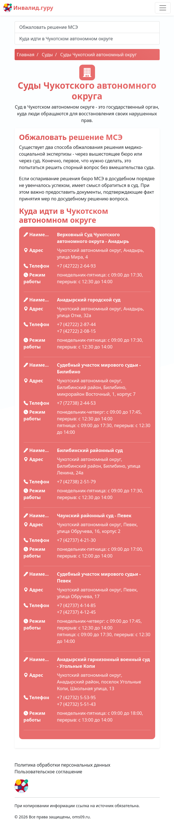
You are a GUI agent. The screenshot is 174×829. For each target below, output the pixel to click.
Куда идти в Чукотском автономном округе (66, 39)
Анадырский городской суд (89, 300)
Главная (26, 54)
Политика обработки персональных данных (62, 765)
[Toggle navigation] (163, 7)
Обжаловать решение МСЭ (48, 27)
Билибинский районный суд (90, 450)
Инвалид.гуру (28, 8)
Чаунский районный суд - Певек (94, 515)
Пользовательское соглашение (48, 772)
